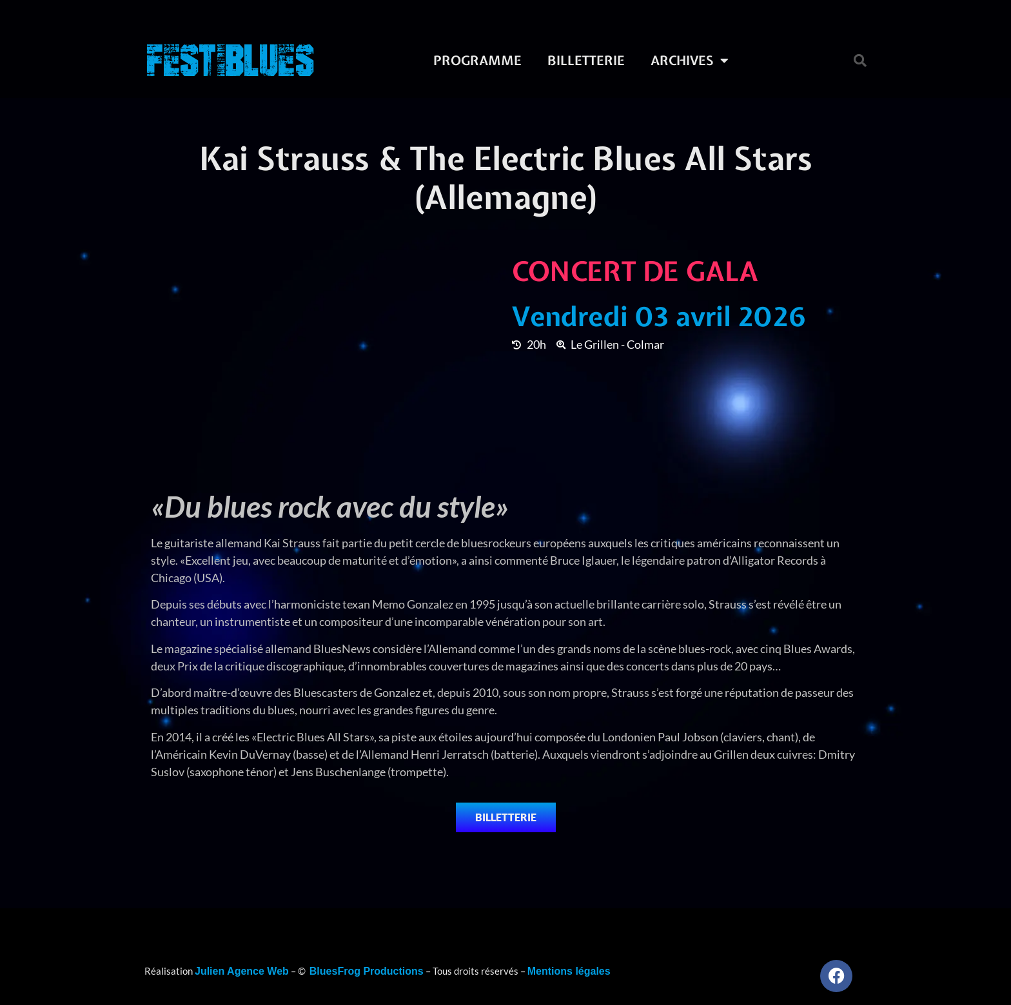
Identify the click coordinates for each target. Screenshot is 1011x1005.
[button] (860, 60)
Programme (477, 60)
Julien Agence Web (242, 971)
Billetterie (586, 60)
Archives (690, 60)
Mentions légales (569, 971)
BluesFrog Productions (366, 971)
